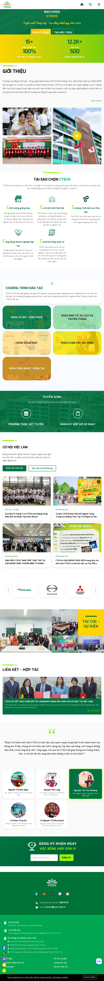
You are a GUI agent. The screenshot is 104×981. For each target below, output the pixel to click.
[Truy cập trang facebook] (4, 947)
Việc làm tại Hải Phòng (42, 468)
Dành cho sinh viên (14, 468)
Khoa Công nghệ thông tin (26, 368)
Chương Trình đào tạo (14, 963)
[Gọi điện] (4, 953)
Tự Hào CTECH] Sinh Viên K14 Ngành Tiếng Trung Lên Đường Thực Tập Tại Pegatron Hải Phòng (76, 517)
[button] (95, 590)
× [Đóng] (98, 481)
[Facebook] (36, 894)
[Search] (90, 4)
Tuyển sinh (9, 967)
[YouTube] (44, 894)
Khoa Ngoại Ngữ (27, 342)
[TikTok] (52, 894)
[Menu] (98, 4)
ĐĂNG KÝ (66, 857)
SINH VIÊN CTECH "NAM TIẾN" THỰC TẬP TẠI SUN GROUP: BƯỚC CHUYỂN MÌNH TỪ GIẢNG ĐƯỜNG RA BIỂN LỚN (25, 563)
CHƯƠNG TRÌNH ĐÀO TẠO (24, 288)
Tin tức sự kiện (60, 959)
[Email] (67, 894)
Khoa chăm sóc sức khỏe (77, 342)
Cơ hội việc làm (60, 963)
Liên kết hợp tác (61, 967)
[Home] (82, 4)
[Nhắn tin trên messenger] (4, 959)
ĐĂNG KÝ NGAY (40, 32)
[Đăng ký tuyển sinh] (4, 970)
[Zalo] (60, 894)
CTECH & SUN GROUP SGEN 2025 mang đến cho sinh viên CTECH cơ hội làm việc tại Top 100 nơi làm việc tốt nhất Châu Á (77, 563)
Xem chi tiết (96, 101)
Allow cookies (89, 977)
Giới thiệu (8, 959)
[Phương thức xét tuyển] (4, 965)
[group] (52, 697)
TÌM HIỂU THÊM (63, 32)
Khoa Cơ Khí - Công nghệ (27, 317)
